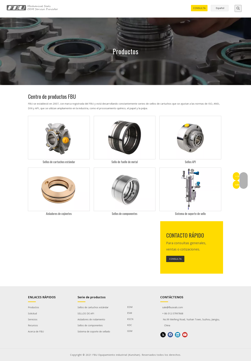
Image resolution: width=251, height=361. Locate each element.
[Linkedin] (177, 334)
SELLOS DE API (86, 313)
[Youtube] (185, 334)
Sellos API (190, 162)
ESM (129, 313)
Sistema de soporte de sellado (94, 331)
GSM (129, 331)
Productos (33, 307)
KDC (129, 325)
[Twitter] (163, 334)
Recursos (33, 325)
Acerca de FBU (36, 331)
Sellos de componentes (124, 213)
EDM (129, 307)
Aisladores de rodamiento (91, 319)
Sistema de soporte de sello (190, 213)
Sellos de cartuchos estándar (59, 162)
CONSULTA (199, 8)
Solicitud (32, 313)
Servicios (32, 319)
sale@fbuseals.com (171, 307)
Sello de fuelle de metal (124, 162)
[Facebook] (170, 334)
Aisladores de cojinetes (59, 213)
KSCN (130, 319)
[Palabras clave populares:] (238, 8)
